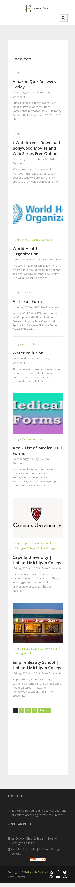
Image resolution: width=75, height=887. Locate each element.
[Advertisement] (41, 27)
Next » (44, 710)
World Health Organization (26, 251)
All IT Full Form (27, 301)
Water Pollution (28, 353)
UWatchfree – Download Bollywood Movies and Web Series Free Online (36, 148)
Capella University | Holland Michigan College (37, 560)
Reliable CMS (35, 872)
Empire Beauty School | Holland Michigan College (37, 665)
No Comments (53, 259)
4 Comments (51, 307)
